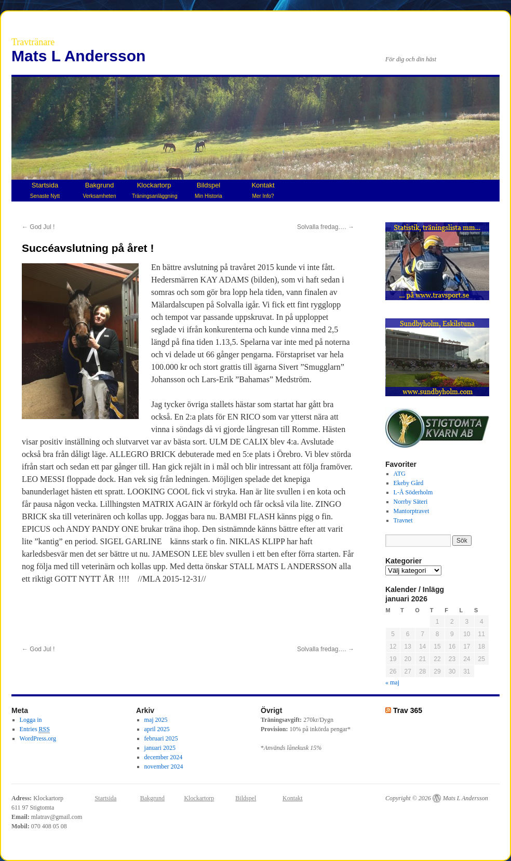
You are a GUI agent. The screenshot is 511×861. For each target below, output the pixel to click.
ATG (400, 473)
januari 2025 (160, 747)
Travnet (403, 520)
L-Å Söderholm (413, 492)
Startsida (45, 190)
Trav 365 (407, 710)
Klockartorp (154, 190)
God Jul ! (38, 227)
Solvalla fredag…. (325, 227)
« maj (392, 682)
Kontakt (262, 190)
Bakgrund (99, 190)
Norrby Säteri (411, 501)
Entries (35, 729)
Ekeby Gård (409, 483)
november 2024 (163, 766)
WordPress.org (38, 738)
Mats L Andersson (78, 55)
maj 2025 (156, 719)
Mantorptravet (411, 511)
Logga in (31, 719)
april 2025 (157, 729)
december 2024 (163, 757)
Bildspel (208, 190)
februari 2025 (161, 738)
